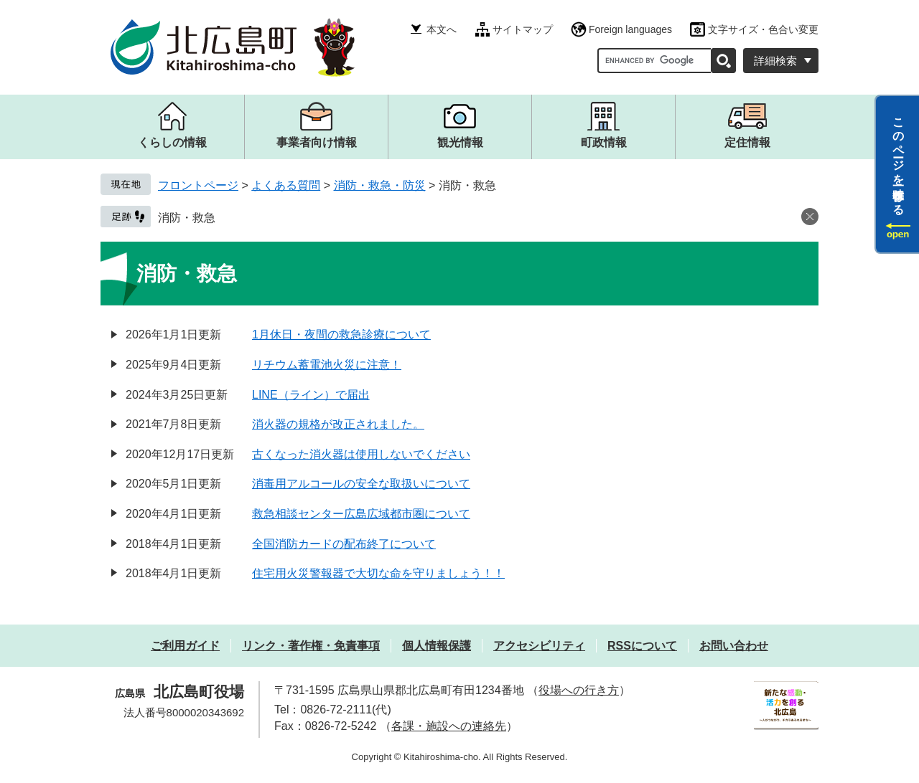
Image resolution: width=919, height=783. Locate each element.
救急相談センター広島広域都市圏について (361, 514)
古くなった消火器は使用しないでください (361, 454)
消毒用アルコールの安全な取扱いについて (361, 484)
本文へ (441, 29)
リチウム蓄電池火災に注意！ (326, 365)
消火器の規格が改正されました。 (338, 424)
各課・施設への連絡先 (448, 726)
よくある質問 (285, 185)
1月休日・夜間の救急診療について (341, 334)
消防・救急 (186, 218)
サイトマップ (523, 29)
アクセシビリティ (539, 646)
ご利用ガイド (185, 646)
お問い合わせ (733, 646)
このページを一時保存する (898, 159)
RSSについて (642, 646)
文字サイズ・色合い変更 (763, 29)
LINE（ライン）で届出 (311, 395)
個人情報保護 (436, 646)
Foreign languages (630, 29)
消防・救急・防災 (380, 185)
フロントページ (198, 185)
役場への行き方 (578, 690)
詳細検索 (775, 60)
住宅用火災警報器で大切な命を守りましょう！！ (378, 573)
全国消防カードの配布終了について (344, 544)
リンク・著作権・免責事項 (311, 646)
